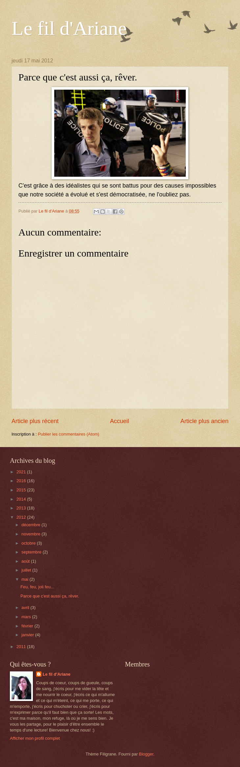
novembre (31, 533)
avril (25, 607)
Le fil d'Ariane (69, 28)
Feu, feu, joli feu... (37, 586)
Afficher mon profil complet (35, 738)
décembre (31, 524)
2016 (21, 480)
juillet (26, 570)
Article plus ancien (204, 421)
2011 (21, 646)
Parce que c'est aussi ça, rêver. (49, 596)
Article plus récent (35, 421)
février (27, 625)
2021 (21, 471)
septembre (31, 552)
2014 (21, 499)
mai (25, 579)
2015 (21, 489)
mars (26, 616)
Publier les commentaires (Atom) (68, 434)
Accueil (119, 421)
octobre (29, 543)
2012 (21, 517)
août (26, 561)
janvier (28, 634)
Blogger (146, 754)
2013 (21, 508)
